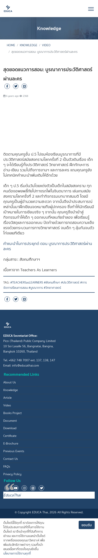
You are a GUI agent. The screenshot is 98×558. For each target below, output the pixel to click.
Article (7, 397)
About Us (9, 382)
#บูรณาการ (36, 287)
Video (46, 45)
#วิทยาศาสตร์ (52, 287)
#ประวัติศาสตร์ (70, 282)
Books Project (12, 413)
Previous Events (13, 451)
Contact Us (10, 459)
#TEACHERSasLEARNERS (26, 282)
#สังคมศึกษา (52, 282)
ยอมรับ (87, 525)
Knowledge (28, 45)
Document (10, 420)
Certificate (9, 436)
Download (9, 428)
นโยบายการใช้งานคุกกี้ (17, 553)
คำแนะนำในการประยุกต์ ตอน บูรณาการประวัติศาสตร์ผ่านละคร (47, 246)
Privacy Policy (12, 474)
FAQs (6, 466)
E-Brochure (10, 443)
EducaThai (12, 495)
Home (11, 45)
